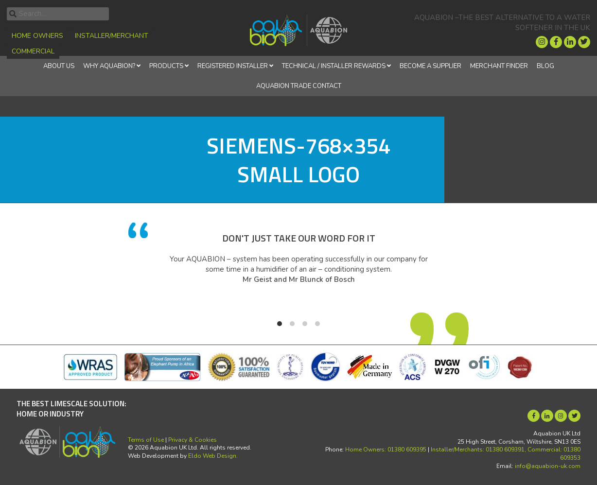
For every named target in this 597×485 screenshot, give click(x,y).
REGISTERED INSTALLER (232, 66)
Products (166, 66)
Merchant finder (499, 66)
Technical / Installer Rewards (334, 66)
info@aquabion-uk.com (547, 466)
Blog (545, 66)
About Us (58, 66)
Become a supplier (430, 66)
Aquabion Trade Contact (298, 86)
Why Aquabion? (109, 66)
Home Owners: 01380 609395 (385, 449)
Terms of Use (146, 440)
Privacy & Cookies (192, 440)
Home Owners (37, 35)
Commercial (33, 51)
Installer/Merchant (111, 35)
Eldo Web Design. (213, 456)
